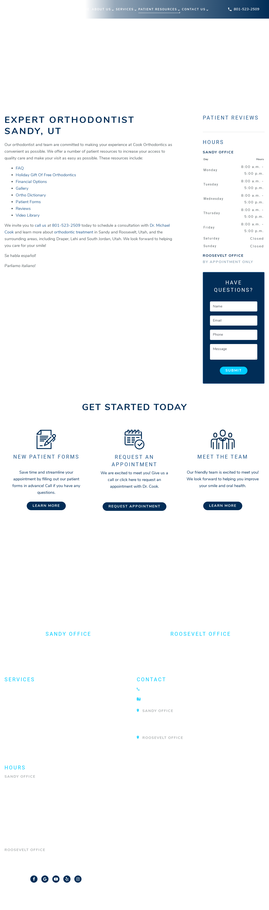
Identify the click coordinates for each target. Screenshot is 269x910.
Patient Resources (157, 9)
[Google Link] (45, 878)
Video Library (28, 215)
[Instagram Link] (78, 878)
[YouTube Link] (56, 878)
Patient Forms (28, 202)
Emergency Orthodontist (37, 705)
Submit (233, 370)
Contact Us (193, 9)
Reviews (23, 208)
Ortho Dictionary (31, 195)
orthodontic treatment (73, 232)
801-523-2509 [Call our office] (66, 225)
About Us (101, 9)
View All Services (27, 748)
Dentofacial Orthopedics (37, 697)
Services (125, 9)
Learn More (46, 505)
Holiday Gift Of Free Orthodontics (46, 175)
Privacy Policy (174, 895)
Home (84, 9)
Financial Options (31, 181)
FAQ (20, 168)
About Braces (22, 688)
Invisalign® (19, 714)
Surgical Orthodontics (35, 731)
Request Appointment (134, 506)
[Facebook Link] (33, 878)
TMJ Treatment (22, 739)
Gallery (22, 188)
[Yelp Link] (67, 878)
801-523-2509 (243, 9)
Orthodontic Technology (37, 722)
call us (40, 225)
